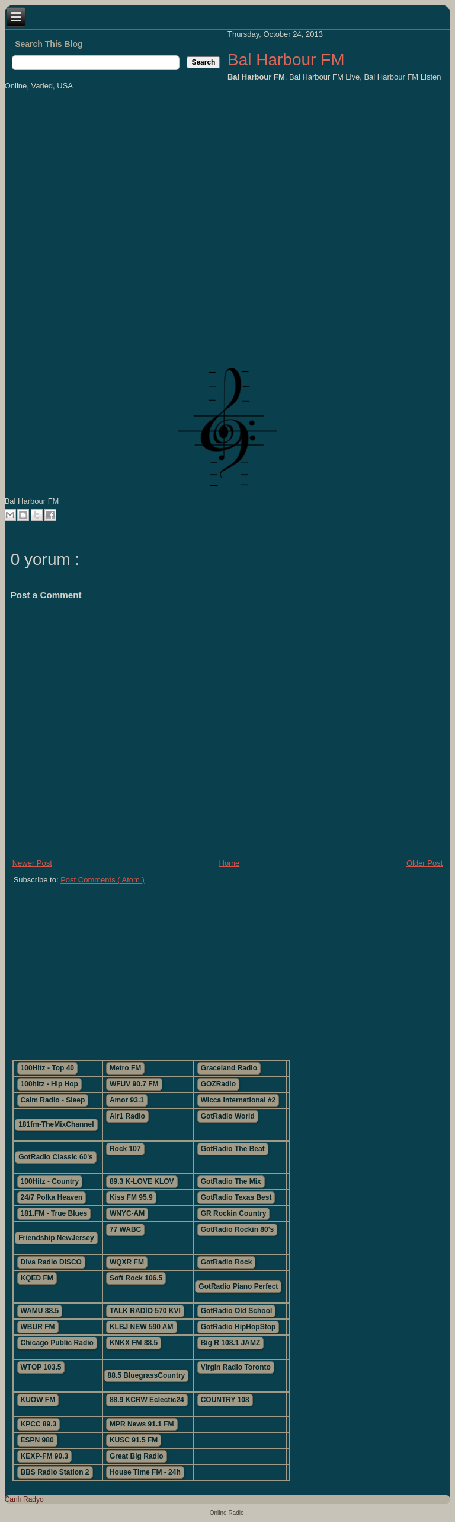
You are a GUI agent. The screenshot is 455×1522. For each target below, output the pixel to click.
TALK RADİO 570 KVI (145, 1311)
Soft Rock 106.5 (136, 1278)
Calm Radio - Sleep (53, 1100)
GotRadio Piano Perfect (238, 1286)
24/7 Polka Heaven (52, 1197)
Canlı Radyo (24, 1499)
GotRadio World (228, 1116)
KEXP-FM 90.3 (45, 1456)
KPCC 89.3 (39, 1424)
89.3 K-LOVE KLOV (142, 1181)
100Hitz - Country (50, 1181)
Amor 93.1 (127, 1100)
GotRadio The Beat (233, 1149)
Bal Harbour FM (286, 59)
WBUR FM (38, 1327)
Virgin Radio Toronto (236, 1367)
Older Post (424, 863)
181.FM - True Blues (54, 1213)
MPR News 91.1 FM (142, 1424)
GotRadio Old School (237, 1311)
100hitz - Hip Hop (49, 1084)
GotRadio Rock (226, 1262)
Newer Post (32, 863)
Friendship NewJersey (56, 1238)
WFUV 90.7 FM (134, 1084)
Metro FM (125, 1068)
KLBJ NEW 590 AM (142, 1327)
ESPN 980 (37, 1440)
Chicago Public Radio (57, 1343)
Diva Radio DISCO (51, 1262)
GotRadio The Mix (231, 1181)
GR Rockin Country (234, 1213)
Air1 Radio (127, 1116)
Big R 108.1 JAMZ (231, 1343)
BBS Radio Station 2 (55, 1472)
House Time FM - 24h (145, 1472)
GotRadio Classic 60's (55, 1157)
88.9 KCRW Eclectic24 (147, 1400)
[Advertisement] (206, 967)
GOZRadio (218, 1084)
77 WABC (125, 1229)
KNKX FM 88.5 (134, 1343)
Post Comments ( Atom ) (102, 879)
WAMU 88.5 (40, 1311)
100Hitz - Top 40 (47, 1068)
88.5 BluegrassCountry (146, 1375)
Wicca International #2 (238, 1100)
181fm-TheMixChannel (56, 1124)
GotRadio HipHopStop (238, 1327)
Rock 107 (125, 1149)
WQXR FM (127, 1262)
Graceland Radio (229, 1068)
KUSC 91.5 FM (134, 1440)
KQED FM (37, 1278)
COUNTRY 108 (225, 1400)
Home (229, 863)
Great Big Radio (137, 1456)
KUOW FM (38, 1400)
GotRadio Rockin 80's (237, 1229)
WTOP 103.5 (41, 1367)
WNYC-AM (127, 1213)
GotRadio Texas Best (236, 1197)
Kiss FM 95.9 (131, 1197)
